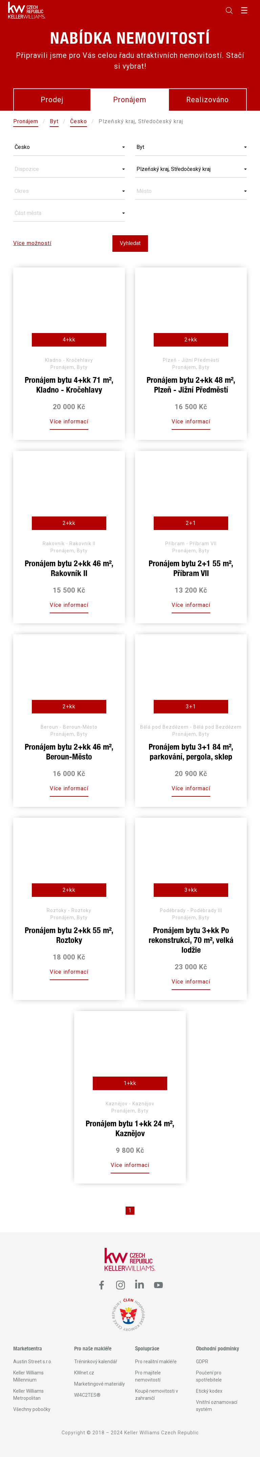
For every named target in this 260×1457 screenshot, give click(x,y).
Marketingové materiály (99, 1384)
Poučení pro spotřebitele (209, 1376)
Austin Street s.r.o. (32, 1361)
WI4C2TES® (87, 1395)
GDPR (202, 1361)
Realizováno (207, 99)
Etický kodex (209, 1391)
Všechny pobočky (31, 1409)
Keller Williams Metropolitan (28, 1394)
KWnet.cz (84, 1372)
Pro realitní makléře (156, 1361)
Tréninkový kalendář (95, 1361)
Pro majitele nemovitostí (148, 1376)
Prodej (52, 99)
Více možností (32, 243)
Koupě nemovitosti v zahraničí (156, 1394)
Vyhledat (130, 243)
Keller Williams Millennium (28, 1376)
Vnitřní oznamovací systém (216, 1405)
